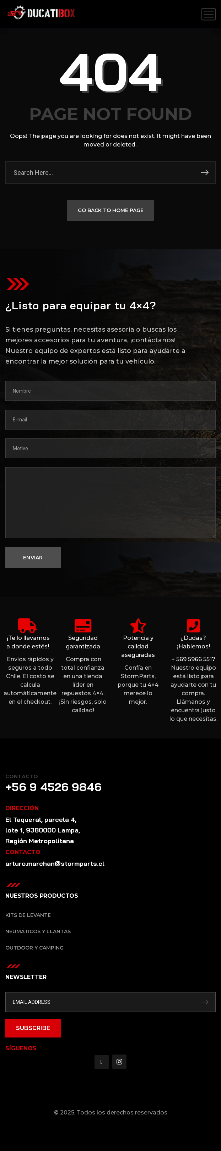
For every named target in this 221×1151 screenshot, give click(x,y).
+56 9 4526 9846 (53, 787)
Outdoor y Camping (34, 948)
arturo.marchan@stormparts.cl (54, 863)
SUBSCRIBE (33, 1028)
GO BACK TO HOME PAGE (111, 211)
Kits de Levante (28, 915)
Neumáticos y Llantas (38, 931)
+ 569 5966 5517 (193, 659)
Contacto (21, 776)
